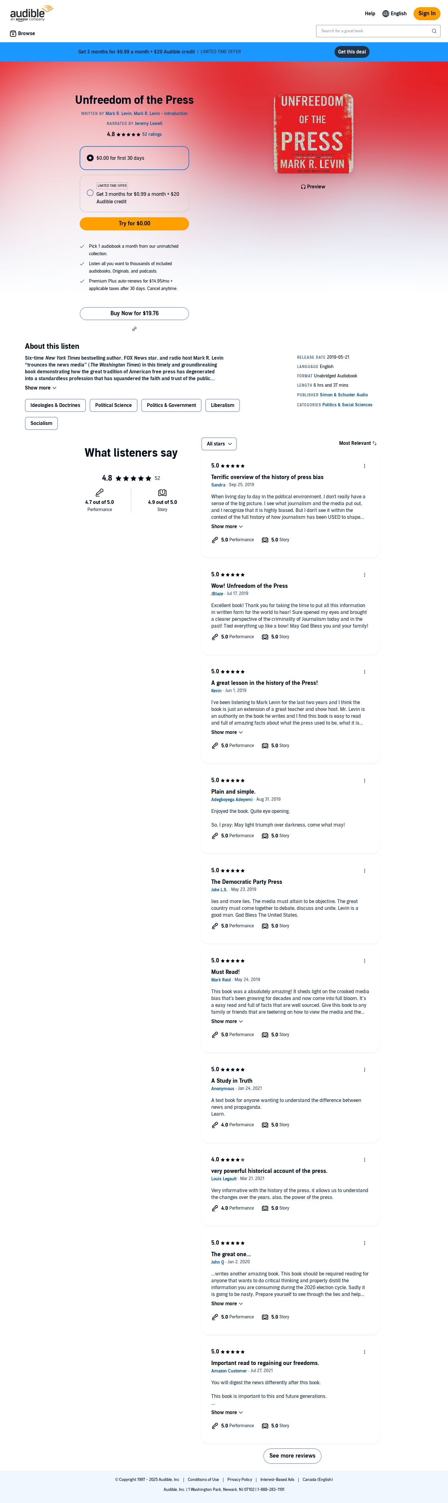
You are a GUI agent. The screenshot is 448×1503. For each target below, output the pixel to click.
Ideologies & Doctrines (55, 405)
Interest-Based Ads (277, 1479)
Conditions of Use (204, 1479)
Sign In (427, 13)
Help (370, 14)
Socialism (41, 423)
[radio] (134, 158)
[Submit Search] (435, 31)
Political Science (113, 405)
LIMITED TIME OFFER (159, 51)
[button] (134, 328)
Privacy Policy (240, 1479)
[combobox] (378, 31)
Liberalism (222, 405)
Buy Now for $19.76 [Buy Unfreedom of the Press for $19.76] (134, 313)
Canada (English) (318, 1479)
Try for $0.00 (134, 223)
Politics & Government (171, 405)
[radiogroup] (134, 179)
